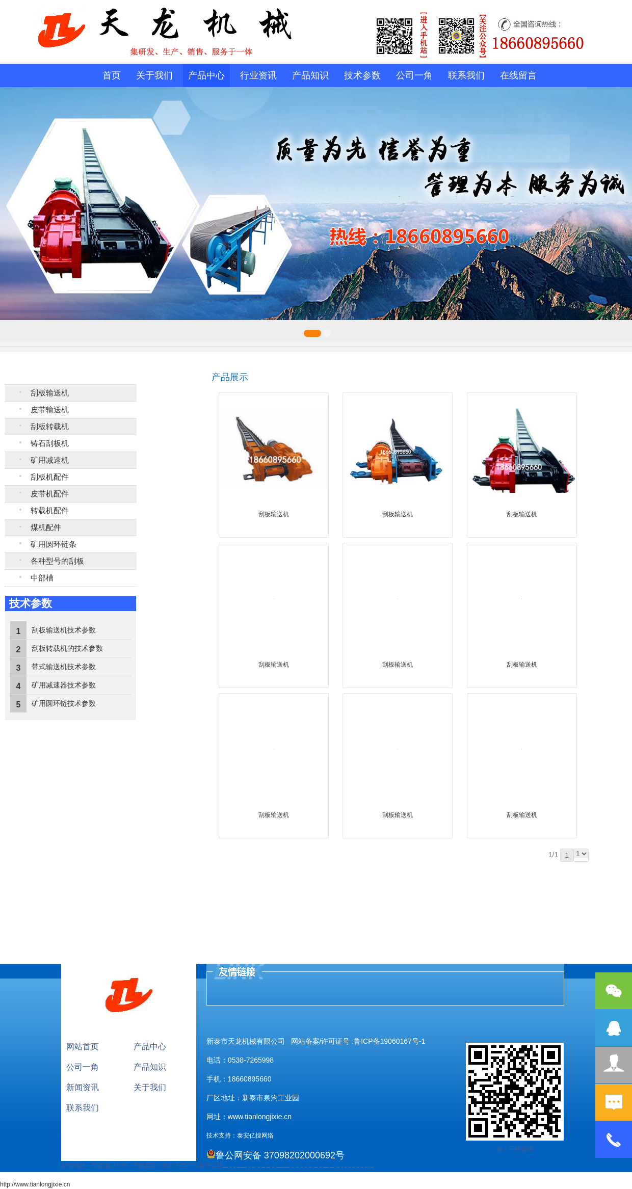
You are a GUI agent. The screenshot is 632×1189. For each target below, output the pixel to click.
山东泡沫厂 (288, 1167)
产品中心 (206, 75)
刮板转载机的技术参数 (67, 648)
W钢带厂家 (353, 1167)
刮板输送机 (50, 393)
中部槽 (42, 578)
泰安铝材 (210, 1165)
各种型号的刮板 (57, 561)
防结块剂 (286, 1167)
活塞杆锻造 (240, 1167)
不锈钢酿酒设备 (263, 1167)
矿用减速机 (50, 460)
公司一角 (414, 75)
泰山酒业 (231, 1167)
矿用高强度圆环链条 (225, 1167)
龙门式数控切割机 (332, 1167)
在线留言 (518, 75)
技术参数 (362, 75)
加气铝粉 (350, 1167)
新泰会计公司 (110, 1165)
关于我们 (154, 75)
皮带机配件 (50, 494)
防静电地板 (258, 1167)
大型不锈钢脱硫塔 (315, 1167)
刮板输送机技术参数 (64, 630)
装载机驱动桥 (245, 1167)
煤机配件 (46, 527)
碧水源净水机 (310, 1167)
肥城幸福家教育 (268, 1167)
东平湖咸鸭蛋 (337, 1167)
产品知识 (310, 75)
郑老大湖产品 (180, 1165)
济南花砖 (144, 1165)
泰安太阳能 (273, 1167)
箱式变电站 (362, 1167)
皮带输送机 (50, 410)
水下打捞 (249, 1167)
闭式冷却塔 (357, 1167)
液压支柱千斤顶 (253, 1167)
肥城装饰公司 (283, 1167)
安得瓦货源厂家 (372, 1167)
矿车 (227, 1167)
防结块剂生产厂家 (367, 1167)
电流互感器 (242, 1167)
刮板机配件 (50, 477)
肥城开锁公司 (280, 1167)
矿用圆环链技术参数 (64, 703)
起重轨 (238, 1167)
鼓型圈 (234, 1167)
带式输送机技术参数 (64, 667)
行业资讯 (258, 75)
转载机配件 (50, 511)
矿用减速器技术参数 (64, 685)
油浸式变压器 (277, 1167)
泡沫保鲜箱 (306, 1167)
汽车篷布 (342, 1167)
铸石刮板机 (50, 443)
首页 (111, 75)
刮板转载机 (50, 426)
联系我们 (466, 75)
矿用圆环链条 (53, 544)
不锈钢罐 (346, 1167)
